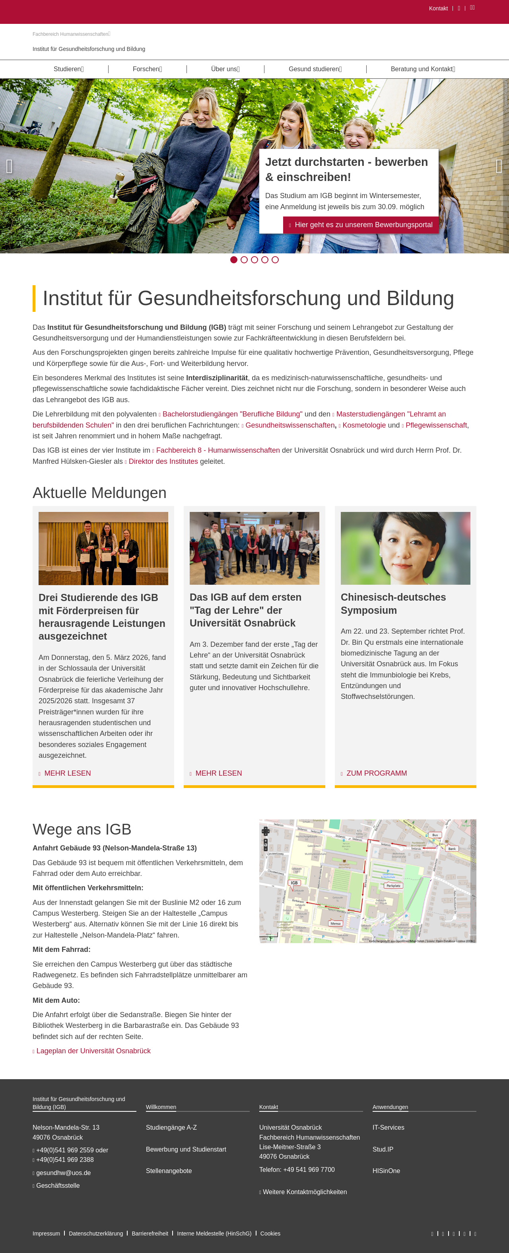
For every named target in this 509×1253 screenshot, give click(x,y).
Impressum (46, 1233)
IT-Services (388, 1127)
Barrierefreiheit (150, 1233)
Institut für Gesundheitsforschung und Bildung (89, 49)
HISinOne (386, 1170)
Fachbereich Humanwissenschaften (72, 34)
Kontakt (438, 8)
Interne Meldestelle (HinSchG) (214, 1233)
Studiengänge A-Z (171, 1127)
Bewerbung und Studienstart (186, 1149)
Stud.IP (383, 1149)
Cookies (270, 1233)
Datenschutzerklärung (96, 1233)
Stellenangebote (169, 1170)
